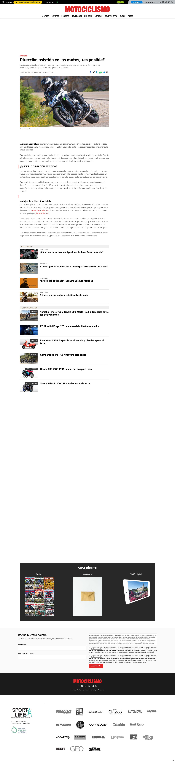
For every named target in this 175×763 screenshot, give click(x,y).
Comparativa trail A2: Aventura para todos (63, 355)
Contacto (73, 690)
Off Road (88, 16)
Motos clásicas (31, 369)
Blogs (122, 16)
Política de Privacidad (121, 640)
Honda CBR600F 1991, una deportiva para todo (66, 369)
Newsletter (50, 2)
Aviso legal (94, 690)
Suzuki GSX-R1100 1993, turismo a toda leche (65, 383)
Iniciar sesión (149, 2)
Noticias (98, 16)
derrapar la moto (42, 213)
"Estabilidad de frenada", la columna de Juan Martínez (66, 281)
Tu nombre (22, 644)
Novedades (77, 16)
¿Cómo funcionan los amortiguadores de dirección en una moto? (71, 252)
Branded (34, 312)
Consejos (23, 56)
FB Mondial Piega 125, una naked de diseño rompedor (69, 326)
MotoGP (45, 16)
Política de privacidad (83, 690)
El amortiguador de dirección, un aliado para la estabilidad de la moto (74, 266)
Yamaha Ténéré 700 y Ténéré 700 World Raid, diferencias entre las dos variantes (74, 313)
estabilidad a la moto (40, 210)
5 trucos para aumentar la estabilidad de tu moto (64, 295)
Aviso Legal (109, 640)
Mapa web (101, 690)
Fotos (130, 16)
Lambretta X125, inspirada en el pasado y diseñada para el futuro (72, 341)
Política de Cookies (135, 640)
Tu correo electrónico (26, 653)
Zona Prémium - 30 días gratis (28, 2)
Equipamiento (111, 16)
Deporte (55, 16)
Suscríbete (136, 2)
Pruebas (65, 16)
